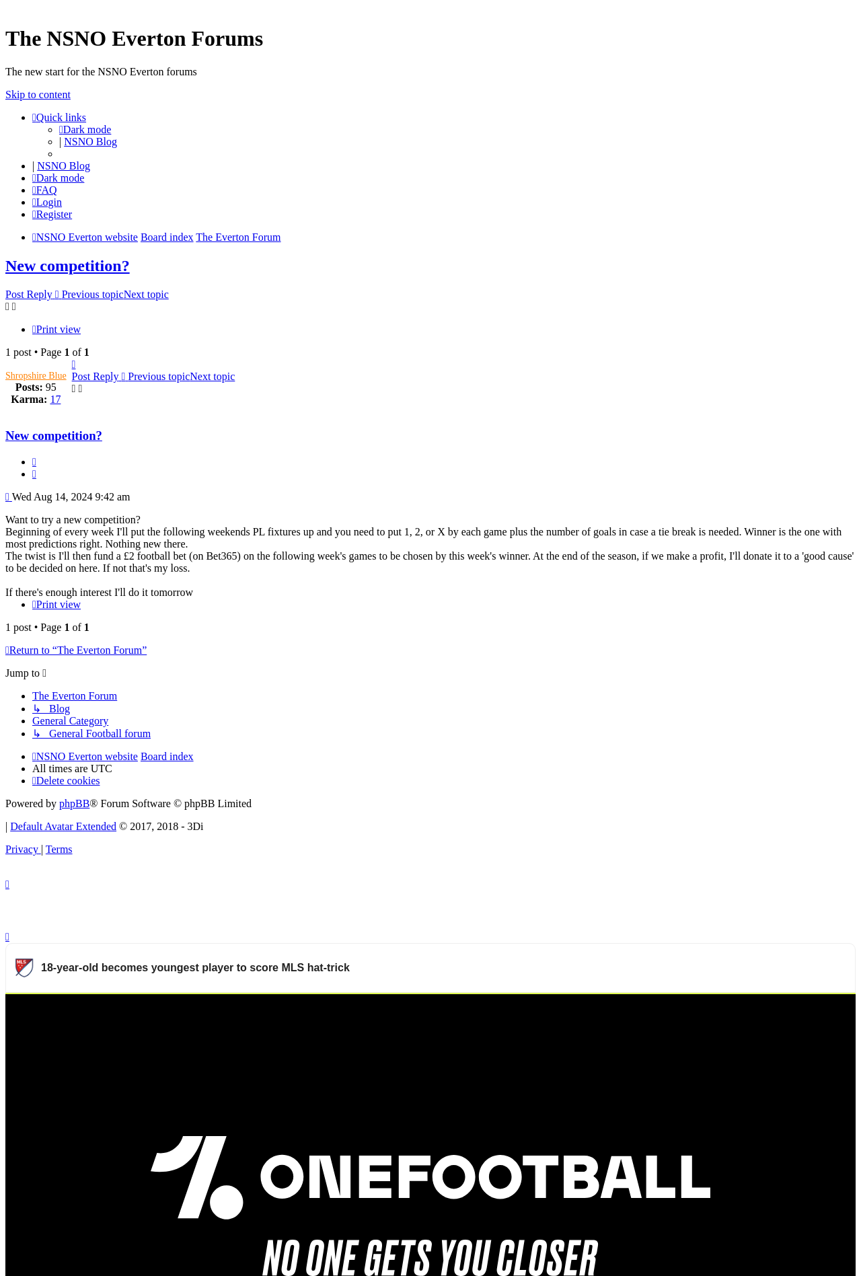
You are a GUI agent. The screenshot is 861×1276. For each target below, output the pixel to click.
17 (55, 399)
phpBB (74, 803)
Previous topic (93, 294)
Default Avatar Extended (63, 826)
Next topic (146, 294)
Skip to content (38, 94)
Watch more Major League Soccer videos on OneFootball (725, 1010)
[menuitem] (44, 190)
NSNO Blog (90, 141)
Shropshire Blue (36, 376)
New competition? (67, 265)
